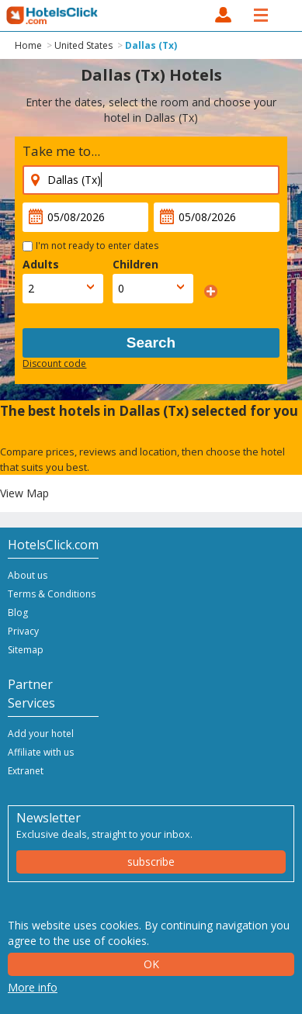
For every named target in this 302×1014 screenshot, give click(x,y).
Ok (151, 964)
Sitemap (25, 649)
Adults (41, 264)
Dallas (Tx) (151, 45)
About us (27, 575)
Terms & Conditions (51, 593)
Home (28, 45)
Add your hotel (41, 733)
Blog (18, 612)
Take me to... (61, 150)
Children (135, 264)
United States (83, 45)
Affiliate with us (41, 752)
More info (32, 987)
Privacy (23, 631)
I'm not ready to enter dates (97, 245)
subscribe (151, 861)
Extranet (25, 770)
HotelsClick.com (52, 15)
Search (151, 342)
